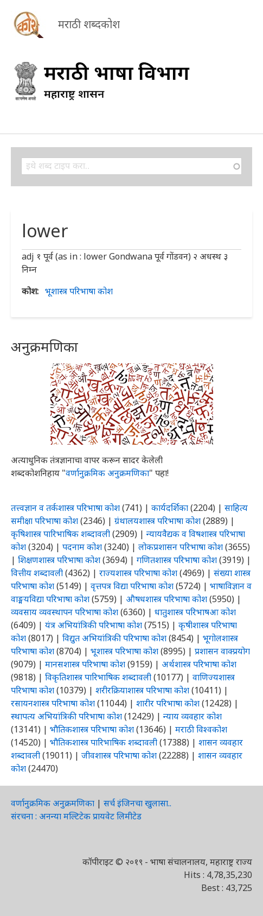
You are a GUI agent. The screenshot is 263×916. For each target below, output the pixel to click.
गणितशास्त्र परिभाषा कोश (177, 560)
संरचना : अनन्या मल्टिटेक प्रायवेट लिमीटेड (76, 816)
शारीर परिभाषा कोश (168, 703)
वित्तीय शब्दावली (37, 573)
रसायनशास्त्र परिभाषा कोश (53, 703)
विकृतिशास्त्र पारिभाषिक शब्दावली (99, 677)
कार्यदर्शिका (169, 508)
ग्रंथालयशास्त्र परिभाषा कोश (157, 521)
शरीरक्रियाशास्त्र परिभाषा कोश (142, 690)
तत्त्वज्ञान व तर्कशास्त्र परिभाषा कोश (65, 508)
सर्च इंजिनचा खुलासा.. (137, 803)
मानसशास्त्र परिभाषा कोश (85, 664)
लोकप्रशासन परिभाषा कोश (180, 547)
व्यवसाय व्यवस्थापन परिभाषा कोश (64, 612)
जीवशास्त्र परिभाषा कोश (119, 755)
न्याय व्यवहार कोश (192, 716)
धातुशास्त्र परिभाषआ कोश (195, 612)
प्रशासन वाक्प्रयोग (222, 651)
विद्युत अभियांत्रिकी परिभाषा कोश (114, 638)
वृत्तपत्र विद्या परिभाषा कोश (132, 586)
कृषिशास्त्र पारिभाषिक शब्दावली (60, 534)
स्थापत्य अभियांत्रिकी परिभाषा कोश (66, 716)
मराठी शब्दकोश (89, 24)
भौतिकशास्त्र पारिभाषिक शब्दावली (103, 742)
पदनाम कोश (82, 547)
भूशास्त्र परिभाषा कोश (79, 291)
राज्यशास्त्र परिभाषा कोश (138, 573)
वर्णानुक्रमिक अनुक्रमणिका (107, 473)
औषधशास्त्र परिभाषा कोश (166, 599)
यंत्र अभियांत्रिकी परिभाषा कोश (93, 625)
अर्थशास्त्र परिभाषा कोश (199, 664)
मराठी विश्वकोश (201, 729)
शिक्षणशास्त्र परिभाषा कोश (59, 560)
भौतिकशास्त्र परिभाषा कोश (92, 729)
